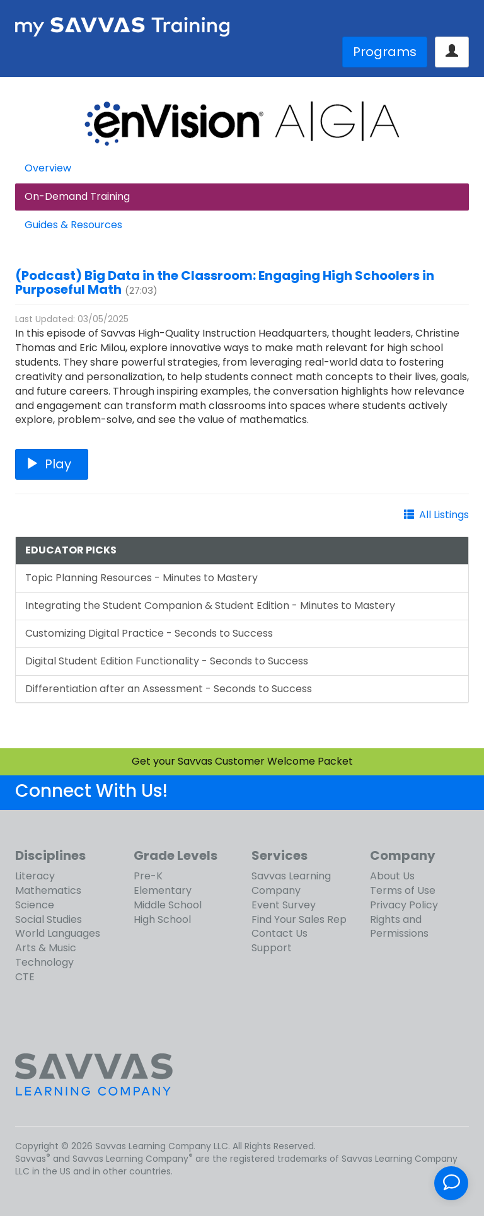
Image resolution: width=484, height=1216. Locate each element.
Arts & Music (45, 948)
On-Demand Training (77, 196)
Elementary (163, 890)
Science (34, 905)
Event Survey (283, 905)
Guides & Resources (73, 224)
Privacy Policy (404, 905)
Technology (44, 962)
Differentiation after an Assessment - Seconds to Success (168, 688)
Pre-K (148, 876)
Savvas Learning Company (291, 883)
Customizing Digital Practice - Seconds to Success (149, 633)
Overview (48, 168)
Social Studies (48, 919)
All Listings (444, 514)
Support (271, 948)
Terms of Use (402, 890)
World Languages (57, 933)
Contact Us (279, 933)
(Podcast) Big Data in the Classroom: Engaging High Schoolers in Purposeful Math (224, 282)
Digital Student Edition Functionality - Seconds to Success (166, 661)
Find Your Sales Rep (299, 919)
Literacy (35, 876)
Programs (385, 52)
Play (52, 464)
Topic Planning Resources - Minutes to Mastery (141, 577)
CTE (25, 977)
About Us (392, 876)
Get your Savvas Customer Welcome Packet (242, 761)
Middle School (168, 905)
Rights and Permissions (399, 926)
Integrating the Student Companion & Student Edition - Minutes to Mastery (210, 605)
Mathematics (48, 890)
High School (162, 919)
